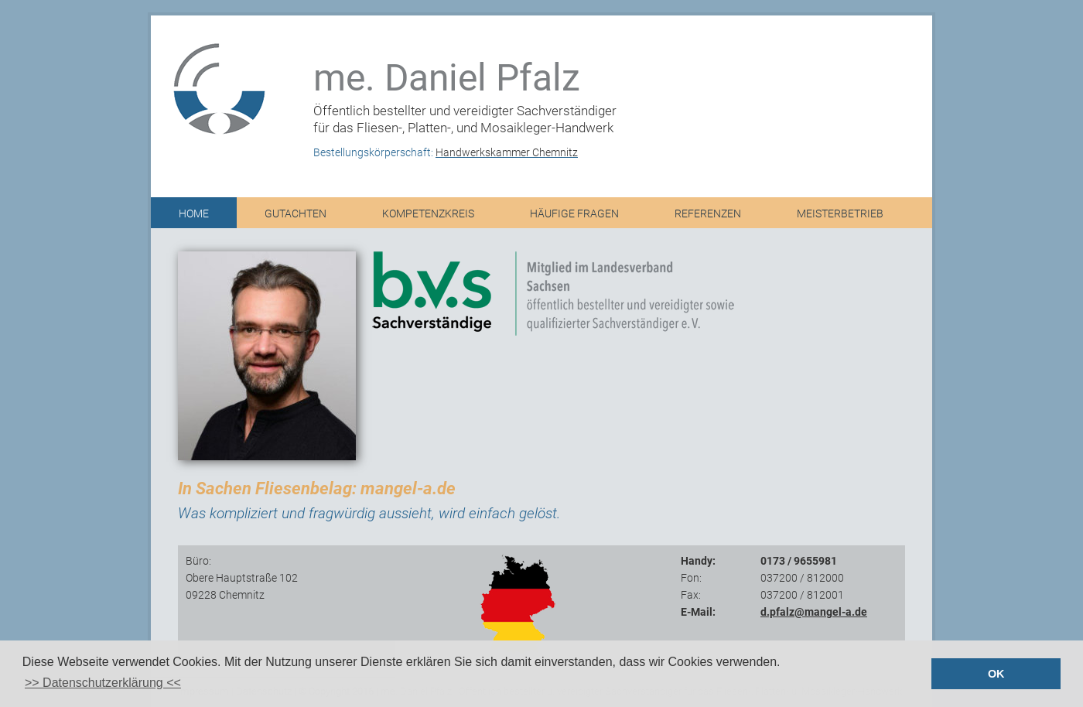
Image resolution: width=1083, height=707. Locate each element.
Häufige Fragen (574, 213)
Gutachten (295, 213)
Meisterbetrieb (840, 213)
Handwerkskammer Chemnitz (507, 152)
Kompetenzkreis (428, 213)
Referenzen (708, 213)
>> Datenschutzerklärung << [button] (103, 682)
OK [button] (996, 674)
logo (213, 85)
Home (194, 213)
